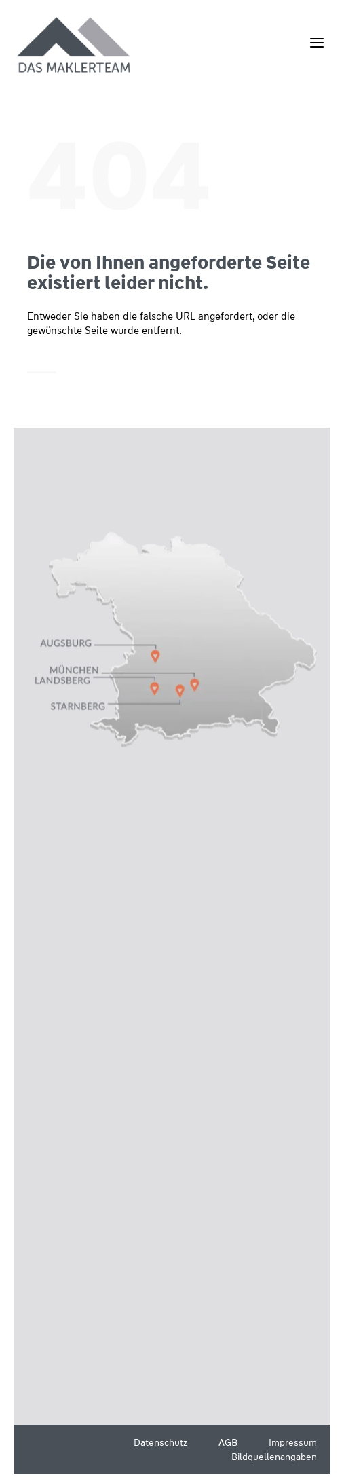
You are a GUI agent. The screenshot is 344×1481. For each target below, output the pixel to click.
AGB (227, 1442)
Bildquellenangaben (274, 1456)
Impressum (293, 1442)
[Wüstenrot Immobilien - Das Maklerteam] (75, 46)
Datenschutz (160, 1442)
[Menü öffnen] (316, 42)
